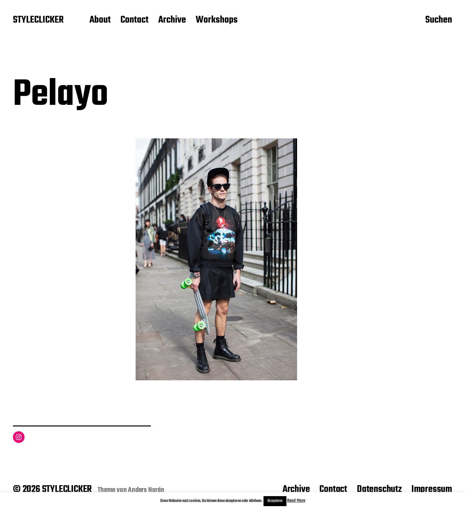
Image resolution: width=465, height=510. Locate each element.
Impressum (431, 489)
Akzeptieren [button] (275, 501)
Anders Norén (146, 490)
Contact (134, 20)
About (100, 20)
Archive (172, 20)
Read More (296, 500)
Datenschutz (379, 489)
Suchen (438, 20)
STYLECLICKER (38, 20)
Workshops (217, 20)
